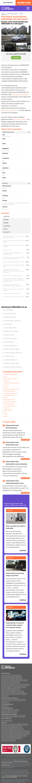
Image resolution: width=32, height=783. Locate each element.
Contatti (27, 684)
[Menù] (28, 8)
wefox (5, 414)
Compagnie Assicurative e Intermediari (20, 731)
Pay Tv (14, 680)
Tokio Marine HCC (9, 395)
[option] (16, 34)
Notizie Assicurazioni (6, 724)
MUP (7, 776)
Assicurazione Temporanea (17, 729)
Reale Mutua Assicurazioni (12, 389)
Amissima (7, 408)
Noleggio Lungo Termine (7, 680)
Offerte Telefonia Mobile (16, 678)
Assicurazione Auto (12, 13)
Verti (5, 376)
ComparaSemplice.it (5, 673)
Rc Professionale (11, 716)
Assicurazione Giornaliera (7, 726)
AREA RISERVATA (8, 2)
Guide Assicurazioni (17, 726)
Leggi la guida (25, 439)
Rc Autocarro (22, 700)
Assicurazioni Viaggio (20, 716)
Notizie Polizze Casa (23, 724)
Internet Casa (4, 675)
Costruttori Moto (22, 735)
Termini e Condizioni (13, 687)
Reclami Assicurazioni (13, 710)
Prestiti (19, 675)
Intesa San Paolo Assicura (11, 383)
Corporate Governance (6, 684)
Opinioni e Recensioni (6, 693)
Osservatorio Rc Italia (6, 729)
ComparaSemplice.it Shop (17, 693)
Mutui (15, 675)
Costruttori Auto (14, 735)
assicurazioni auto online (9, 110)
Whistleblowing (5, 687)
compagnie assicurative (20, 94)
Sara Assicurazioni (9, 391)
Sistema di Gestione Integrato (8, 682)
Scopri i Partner (5, 706)
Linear (6, 397)
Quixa (5, 387)
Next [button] (29, 48)
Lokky (5, 416)
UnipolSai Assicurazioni (11, 393)
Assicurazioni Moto (15, 700)
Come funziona (5, 710)
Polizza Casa (4, 716)
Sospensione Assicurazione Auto (8, 740)
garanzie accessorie (20, 119)
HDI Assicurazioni (9, 404)
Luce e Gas (10, 675)
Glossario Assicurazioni (6, 731)
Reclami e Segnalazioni (19, 691)
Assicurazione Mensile (24, 733)
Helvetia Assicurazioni (10, 401)
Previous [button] (2, 48)
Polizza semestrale (15, 733)
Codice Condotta (5, 689)
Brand (21, 13)
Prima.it (6, 385)
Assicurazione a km (6, 733)
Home (2, 13)
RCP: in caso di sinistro (12, 777)
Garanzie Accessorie (6, 735)
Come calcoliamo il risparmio (18, 684)
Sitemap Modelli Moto (16, 738)
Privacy (11, 689)
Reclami (20, 776)
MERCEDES (4, 14)
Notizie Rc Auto (15, 724)
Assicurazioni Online (6, 678)
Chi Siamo (17, 682)
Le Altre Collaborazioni (6, 718)
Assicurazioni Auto (6, 700)
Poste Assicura (8, 410)
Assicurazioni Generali (10, 379)
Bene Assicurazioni (9, 399)
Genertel (6, 381)
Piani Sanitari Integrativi (22, 680)
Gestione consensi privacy (7, 691)
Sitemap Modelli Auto (6, 738)
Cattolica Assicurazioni (10, 374)
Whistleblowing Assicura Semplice (9, 712)
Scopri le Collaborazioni (7, 720)
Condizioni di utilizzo (13, 776)
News (25, 693)
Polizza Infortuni (5, 702)
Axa (5, 412)
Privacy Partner (22, 687)
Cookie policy (17, 689)
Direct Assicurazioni (10, 406)
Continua (23, 550)
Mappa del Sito (5, 696)
